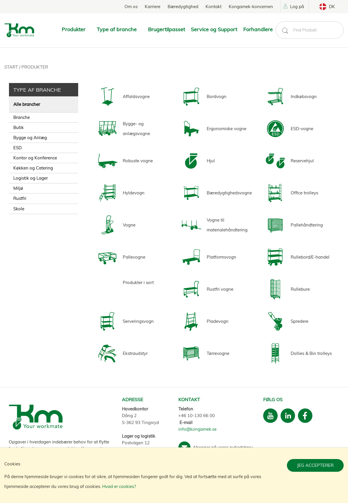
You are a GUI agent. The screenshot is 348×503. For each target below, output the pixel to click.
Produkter (34, 67)
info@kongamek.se (197, 429)
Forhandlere (258, 29)
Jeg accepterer (315, 465)
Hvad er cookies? (119, 486)
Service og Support (214, 29)
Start (11, 67)
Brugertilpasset (166, 29)
